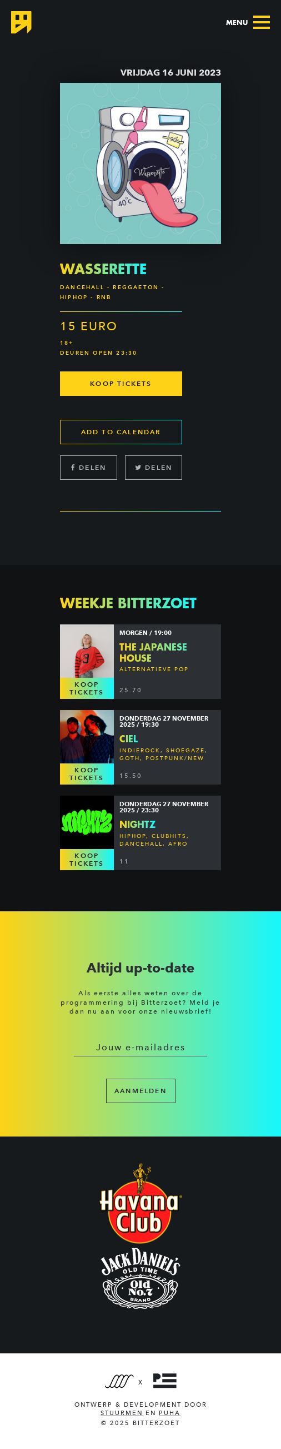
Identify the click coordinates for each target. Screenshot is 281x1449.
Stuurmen (122, 1413)
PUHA (169, 1413)
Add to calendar (121, 432)
